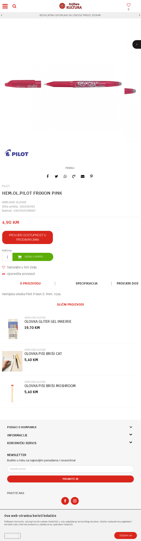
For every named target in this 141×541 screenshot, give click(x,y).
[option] (70, 15)
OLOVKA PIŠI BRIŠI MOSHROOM (50, 386)
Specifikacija (87, 283)
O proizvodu (30, 283)
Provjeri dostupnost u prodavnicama (27, 237)
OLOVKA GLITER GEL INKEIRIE (47, 322)
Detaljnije (12, 536)
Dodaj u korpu (34, 256)
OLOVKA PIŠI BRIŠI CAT (43, 354)
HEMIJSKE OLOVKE (14, 202)
